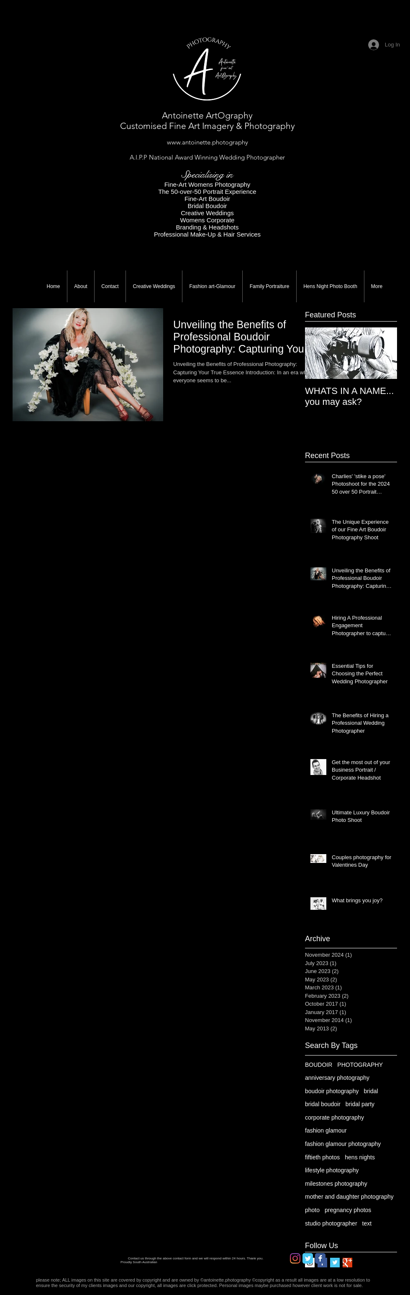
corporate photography (334, 1117)
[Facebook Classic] (320, 1258)
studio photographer (331, 1223)
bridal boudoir (323, 1104)
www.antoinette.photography (207, 142)
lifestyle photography (332, 1170)
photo (312, 1210)
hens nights (360, 1157)
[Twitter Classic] (307, 1258)
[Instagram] (295, 1258)
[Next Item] (383, 353)
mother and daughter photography (349, 1196)
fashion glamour (326, 1130)
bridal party (360, 1104)
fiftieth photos (322, 1157)
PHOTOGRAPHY (360, 1064)
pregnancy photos (348, 1210)
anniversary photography (337, 1077)
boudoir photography (332, 1091)
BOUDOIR (318, 1064)
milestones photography (336, 1183)
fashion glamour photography (343, 1144)
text (367, 1223)
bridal (371, 1091)
